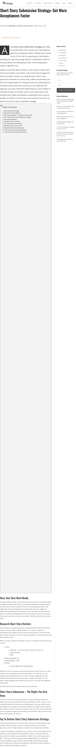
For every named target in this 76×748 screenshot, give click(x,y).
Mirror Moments (63, 57)
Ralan (12, 194)
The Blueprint (6, 734)
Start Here (5, 728)
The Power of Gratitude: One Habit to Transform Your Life (66, 127)
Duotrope (13, 190)
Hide (3, 37)
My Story (40, 728)
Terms (51, 745)
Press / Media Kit (43, 732)
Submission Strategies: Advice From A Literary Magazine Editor (25, 623)
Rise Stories (62, 65)
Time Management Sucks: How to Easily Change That (66, 139)
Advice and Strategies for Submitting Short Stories (21, 621)
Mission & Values (43, 730)
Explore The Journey (8, 732)
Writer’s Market (10, 200)
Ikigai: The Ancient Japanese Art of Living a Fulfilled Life (66, 117)
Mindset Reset (62, 49)
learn (37, 533)
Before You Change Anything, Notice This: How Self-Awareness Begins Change (66, 100)
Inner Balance (62, 54)
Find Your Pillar (6, 730)
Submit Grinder (15, 192)
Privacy (47, 745)
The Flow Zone (62, 60)
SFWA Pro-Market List (12, 198)
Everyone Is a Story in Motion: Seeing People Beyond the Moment (66, 106)
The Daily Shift (62, 52)
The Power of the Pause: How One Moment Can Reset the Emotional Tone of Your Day (66, 133)
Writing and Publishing (12, 37)
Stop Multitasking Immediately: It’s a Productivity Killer (66, 122)
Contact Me (41, 734)
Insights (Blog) (6, 737)
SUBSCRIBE (42, 698)
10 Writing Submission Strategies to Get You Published (22, 625)
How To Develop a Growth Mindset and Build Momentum (66, 111)
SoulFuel (61, 62)
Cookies (56, 745)
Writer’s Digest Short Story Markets (21, 206)
